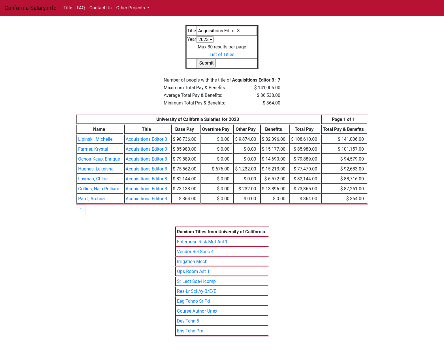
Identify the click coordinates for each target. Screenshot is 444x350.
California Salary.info (31, 8)
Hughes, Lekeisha (96, 169)
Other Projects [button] (131, 7)
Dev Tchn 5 (188, 321)
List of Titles (222, 54)
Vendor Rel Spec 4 (195, 251)
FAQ (81, 7)
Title (67, 7)
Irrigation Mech (192, 261)
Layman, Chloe (93, 179)
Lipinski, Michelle (95, 139)
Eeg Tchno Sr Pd (193, 301)
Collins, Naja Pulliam (98, 188)
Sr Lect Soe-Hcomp (196, 281)
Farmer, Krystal (93, 149)
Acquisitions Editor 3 (146, 139)
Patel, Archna (91, 198)
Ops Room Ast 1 (193, 271)
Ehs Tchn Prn (190, 331)
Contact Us (100, 7)
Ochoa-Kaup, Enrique (99, 159)
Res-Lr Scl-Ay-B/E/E (196, 291)
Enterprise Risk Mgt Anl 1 (202, 241)
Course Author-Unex (197, 311)
